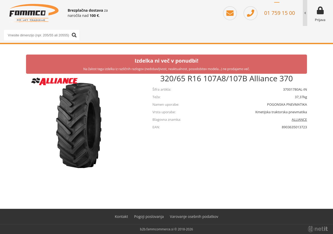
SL (276, 5)
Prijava (320, 19)
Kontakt (121, 216)
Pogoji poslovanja (149, 216)
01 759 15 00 (269, 12)
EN (292, 5)
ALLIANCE (299, 119)
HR (284, 5)
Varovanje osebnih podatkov (194, 216)
